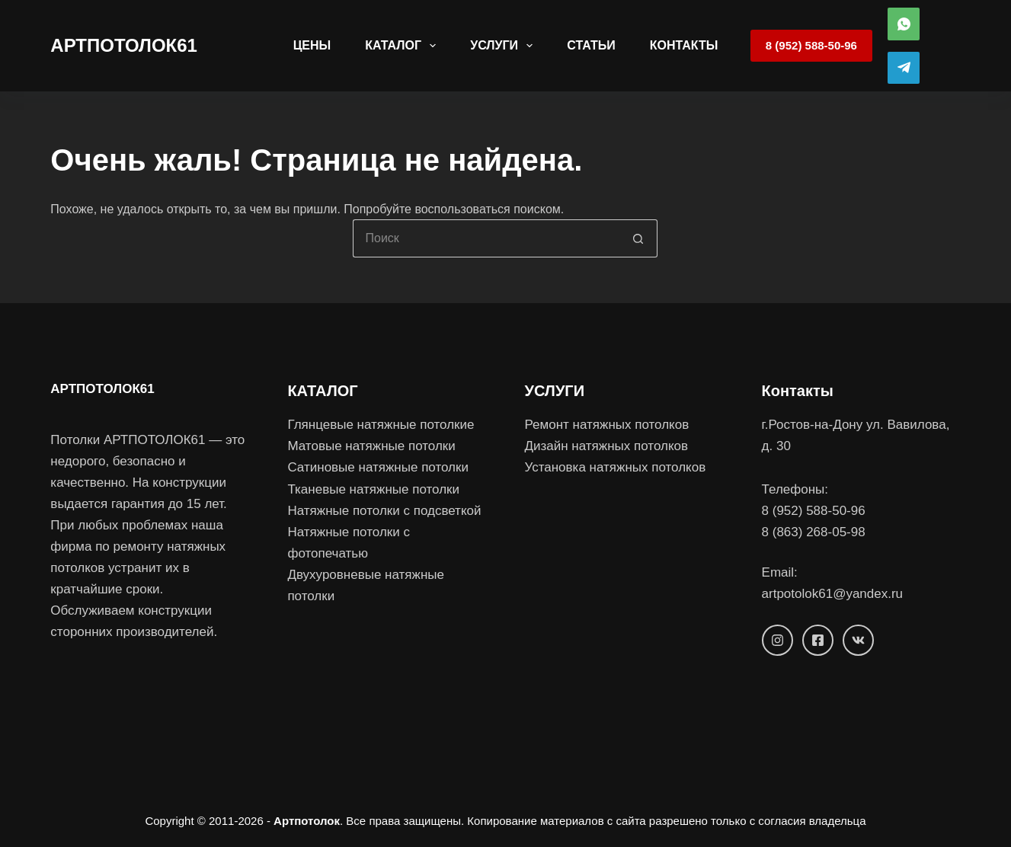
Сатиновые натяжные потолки (378, 467)
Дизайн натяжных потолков (606, 446)
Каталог (403, 46)
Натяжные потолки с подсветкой (384, 510)
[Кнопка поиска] (638, 238)
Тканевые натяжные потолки (373, 489)
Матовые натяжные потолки (371, 446)
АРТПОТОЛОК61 (123, 45)
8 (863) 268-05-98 (813, 532)
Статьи (591, 45)
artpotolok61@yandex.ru (832, 594)
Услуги (504, 46)
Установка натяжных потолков (614, 467)
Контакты (684, 45)
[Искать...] (486, 238)
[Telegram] (904, 68)
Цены (312, 45)
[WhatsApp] (904, 24)
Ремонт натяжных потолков (606, 424)
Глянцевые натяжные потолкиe (380, 424)
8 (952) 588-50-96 (811, 45)
